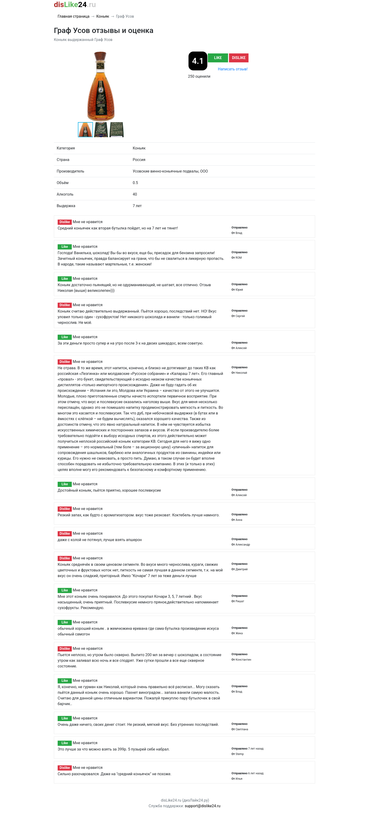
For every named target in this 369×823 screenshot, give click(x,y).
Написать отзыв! (233, 69)
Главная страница (73, 16)
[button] (144, 55)
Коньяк (102, 16)
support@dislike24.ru (202, 806)
